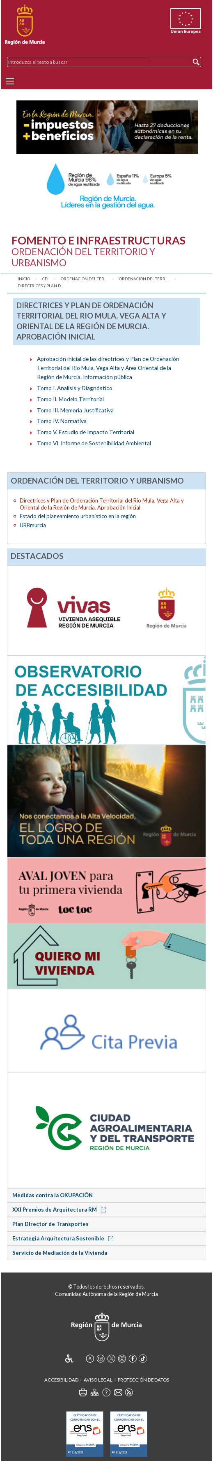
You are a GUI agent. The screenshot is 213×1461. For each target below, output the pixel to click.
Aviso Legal (98, 1379)
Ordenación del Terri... (144, 279)
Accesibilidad (61, 1379)
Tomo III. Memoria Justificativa (75, 410)
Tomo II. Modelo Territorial (70, 398)
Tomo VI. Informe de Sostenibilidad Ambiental (94, 443)
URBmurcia (33, 525)
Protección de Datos (143, 1379)
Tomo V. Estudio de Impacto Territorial (85, 431)
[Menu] (10, 81)
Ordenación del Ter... (84, 279)
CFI (45, 279)
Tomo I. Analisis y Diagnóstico (74, 387)
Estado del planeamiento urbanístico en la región (78, 516)
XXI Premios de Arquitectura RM (60, 1209)
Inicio (24, 279)
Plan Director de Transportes (50, 1224)
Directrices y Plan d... (40, 286)
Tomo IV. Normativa (62, 420)
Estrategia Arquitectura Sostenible (64, 1238)
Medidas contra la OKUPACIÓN (52, 1195)
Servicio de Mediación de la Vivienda (59, 1252)
